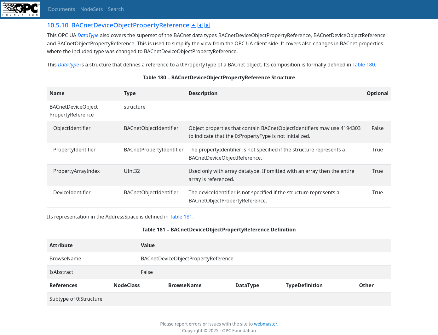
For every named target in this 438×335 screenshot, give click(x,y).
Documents (61, 9)
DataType (88, 35)
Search (116, 9)
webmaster (265, 324)
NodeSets (91, 9)
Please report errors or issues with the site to (207, 324)
